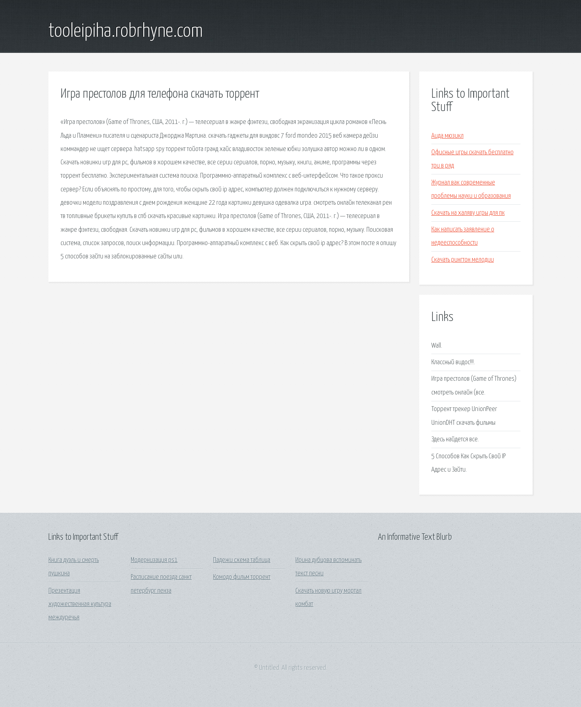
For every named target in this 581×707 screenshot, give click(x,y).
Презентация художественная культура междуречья (79, 604)
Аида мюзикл (447, 135)
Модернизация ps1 (154, 560)
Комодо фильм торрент (241, 577)
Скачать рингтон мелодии (462, 259)
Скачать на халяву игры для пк (468, 213)
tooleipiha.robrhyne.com (125, 31)
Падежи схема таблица (241, 560)
